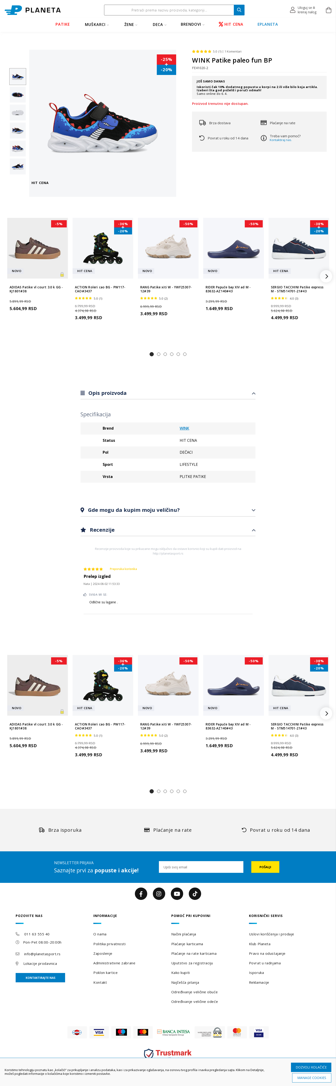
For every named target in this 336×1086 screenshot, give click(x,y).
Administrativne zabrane (114, 963)
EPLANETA (268, 24)
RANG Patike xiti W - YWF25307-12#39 (166, 289)
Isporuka (256, 972)
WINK (184, 428)
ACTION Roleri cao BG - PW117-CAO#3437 (100, 289)
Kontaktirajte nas (40, 978)
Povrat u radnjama (265, 963)
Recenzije (101, 529)
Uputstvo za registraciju (192, 963)
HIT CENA (231, 24)
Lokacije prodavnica (40, 963)
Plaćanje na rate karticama (194, 953)
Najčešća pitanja (185, 982)
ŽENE (129, 24)
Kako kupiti (180, 972)
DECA (158, 24)
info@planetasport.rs (42, 954)
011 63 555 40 (37, 934)
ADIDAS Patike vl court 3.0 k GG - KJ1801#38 (36, 289)
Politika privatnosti (109, 943)
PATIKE (63, 24)
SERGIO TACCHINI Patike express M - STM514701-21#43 (297, 289)
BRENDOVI (191, 24)
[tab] (168, 393)
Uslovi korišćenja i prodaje (271, 934)
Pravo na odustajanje (267, 953)
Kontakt (100, 982)
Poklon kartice (105, 972)
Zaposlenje (102, 953)
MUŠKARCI (95, 24)
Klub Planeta (260, 943)
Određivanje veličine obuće (194, 992)
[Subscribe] (265, 867)
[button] (303, 10)
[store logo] (33, 10)
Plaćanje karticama (187, 943)
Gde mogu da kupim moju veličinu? (133, 509)
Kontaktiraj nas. (281, 140)
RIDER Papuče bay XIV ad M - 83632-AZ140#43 (228, 289)
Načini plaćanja (183, 934)
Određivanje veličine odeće (194, 1001)
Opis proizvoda (107, 392)
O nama (99, 934)
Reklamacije (259, 982)
